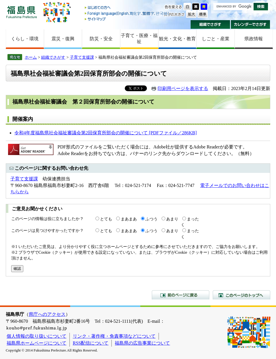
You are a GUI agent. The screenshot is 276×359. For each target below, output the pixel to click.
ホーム (31, 57)
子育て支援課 (82, 57)
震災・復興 (62, 38)
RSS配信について (90, 343)
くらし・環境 (25, 38)
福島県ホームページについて (36, 343)
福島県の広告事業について (142, 343)
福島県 (21, 12)
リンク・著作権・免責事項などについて (114, 336)
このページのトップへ (241, 294)
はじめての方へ (127, 8)
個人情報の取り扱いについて (36, 336)
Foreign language (127, 13)
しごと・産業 (215, 38)
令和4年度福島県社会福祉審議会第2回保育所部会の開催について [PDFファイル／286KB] (105, 132)
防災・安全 (101, 38)
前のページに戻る (180, 294)
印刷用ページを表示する (183, 88)
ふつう (151, 219)
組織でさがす (210, 24)
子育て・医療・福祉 (139, 38)
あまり (172, 219)
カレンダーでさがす (250, 24)
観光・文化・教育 (177, 38)
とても (106, 219)
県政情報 (253, 38)
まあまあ (129, 219)
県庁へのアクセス (47, 314)
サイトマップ (127, 19)
